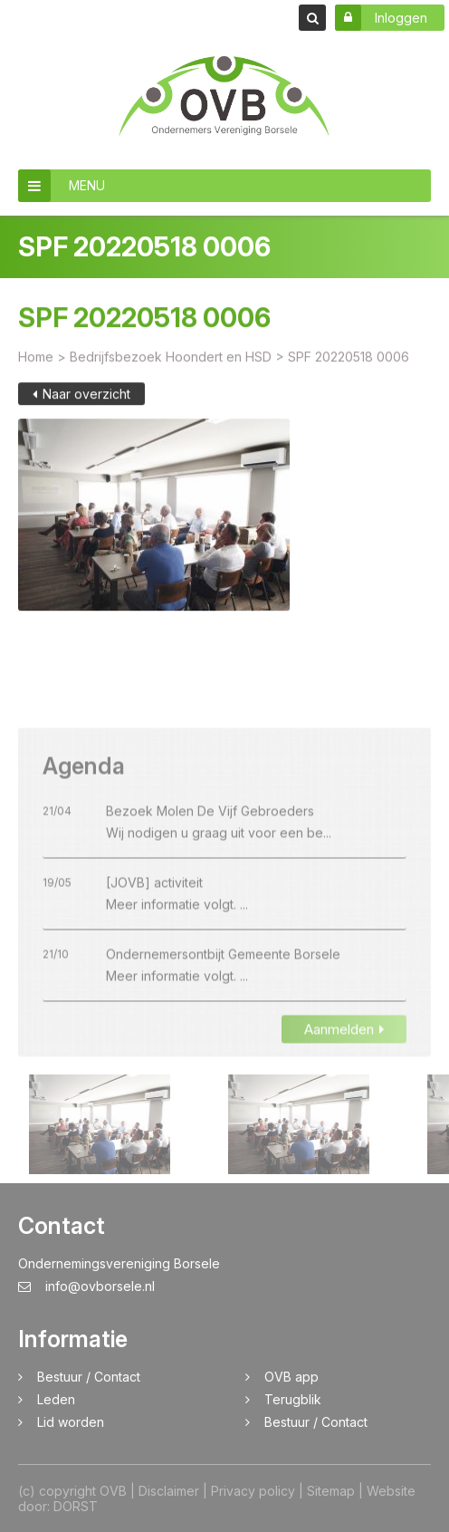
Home (35, 366)
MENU (61, 185)
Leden (56, 1399)
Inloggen (381, 18)
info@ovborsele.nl (86, 1286)
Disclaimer (169, 1490)
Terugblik (292, 1399)
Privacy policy (253, 1490)
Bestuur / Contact (88, 1376)
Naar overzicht (81, 403)
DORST (75, 1506)
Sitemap (331, 1490)
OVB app (291, 1376)
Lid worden (70, 1422)
